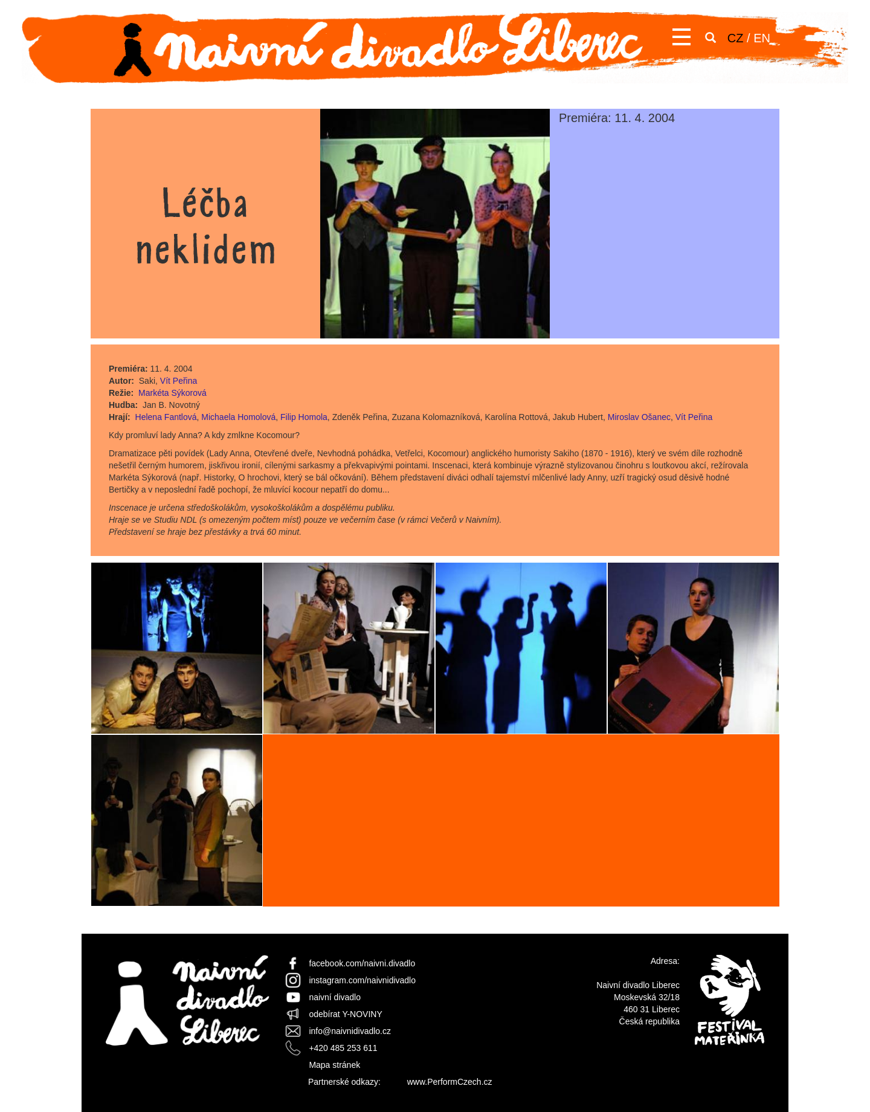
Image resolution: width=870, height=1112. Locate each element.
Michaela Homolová (238, 417)
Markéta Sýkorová (172, 393)
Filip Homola (303, 417)
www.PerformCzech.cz (449, 1082)
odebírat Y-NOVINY (345, 1014)
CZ (735, 38)
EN (761, 38)
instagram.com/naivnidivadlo (362, 980)
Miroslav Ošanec (639, 417)
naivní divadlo (335, 997)
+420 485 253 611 (343, 1048)
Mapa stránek (334, 1065)
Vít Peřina (178, 381)
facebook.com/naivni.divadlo (362, 963)
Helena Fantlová (166, 417)
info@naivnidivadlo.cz (350, 1031)
